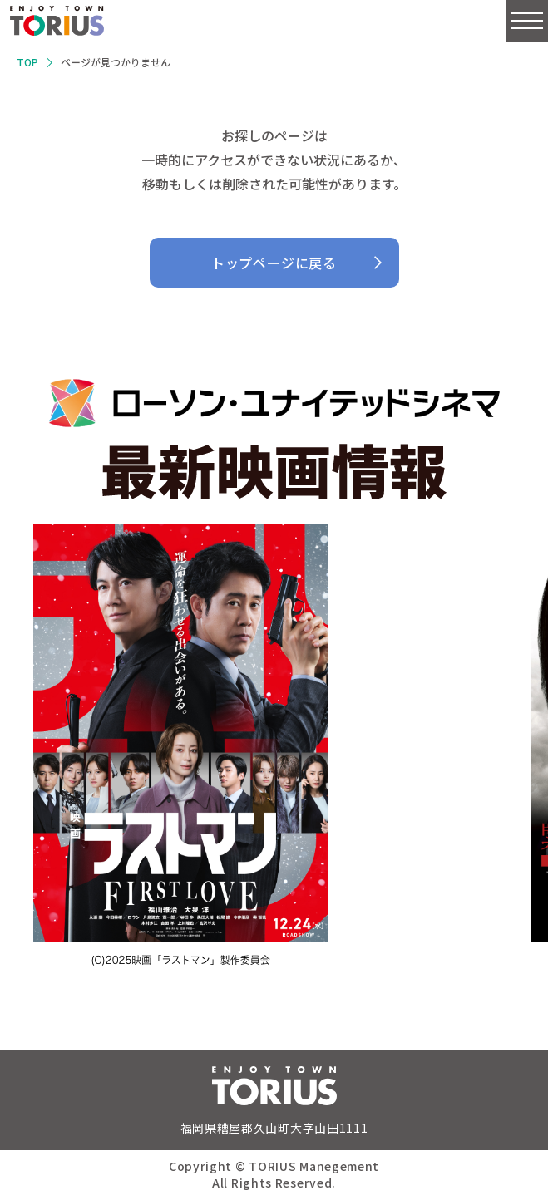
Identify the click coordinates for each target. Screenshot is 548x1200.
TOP (27, 62)
